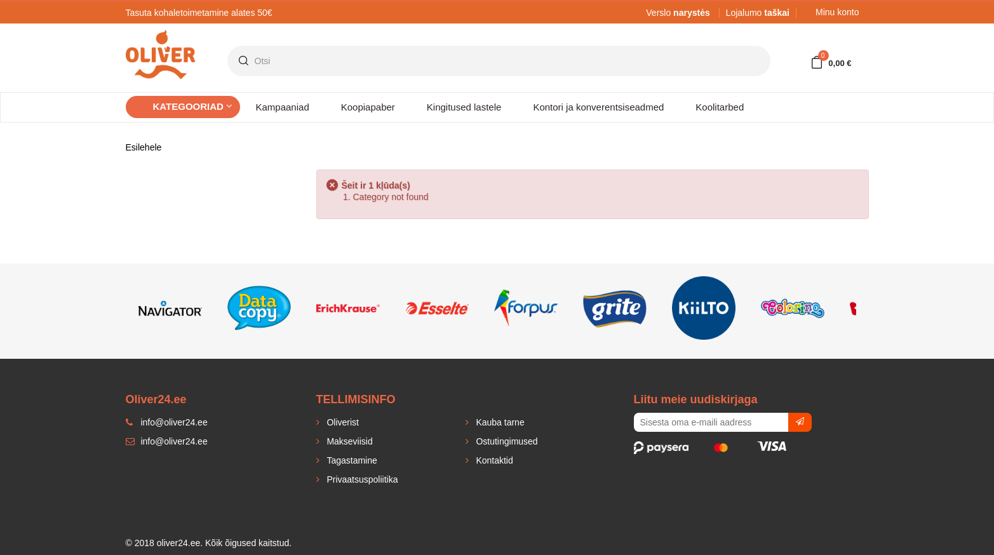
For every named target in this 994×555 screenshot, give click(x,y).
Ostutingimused (506, 441)
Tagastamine (351, 460)
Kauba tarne (499, 422)
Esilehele (144, 147)
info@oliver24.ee (167, 441)
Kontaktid (493, 460)
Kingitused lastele (464, 107)
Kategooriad (193, 106)
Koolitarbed (719, 107)
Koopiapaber (368, 107)
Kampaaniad (282, 107)
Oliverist (342, 422)
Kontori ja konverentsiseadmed (598, 107)
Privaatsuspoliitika (361, 479)
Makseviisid (349, 441)
